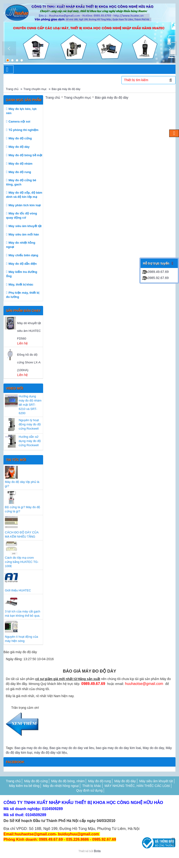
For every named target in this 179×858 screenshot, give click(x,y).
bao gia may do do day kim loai (118, 748)
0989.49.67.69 (155, 272)
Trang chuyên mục (35, 89)
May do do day (153, 748)
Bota (97, 851)
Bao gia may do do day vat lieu (71, 748)
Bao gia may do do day (31, 748)
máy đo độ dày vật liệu (50, 752)
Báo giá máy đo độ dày (66, 89)
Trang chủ (12, 89)
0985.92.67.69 (155, 278)
